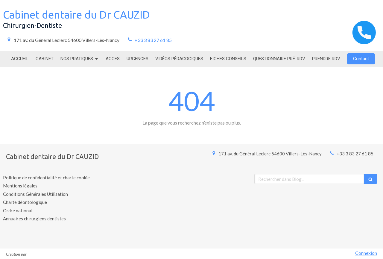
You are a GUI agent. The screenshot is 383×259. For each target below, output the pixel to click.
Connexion (366, 253)
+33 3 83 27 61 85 (153, 40)
